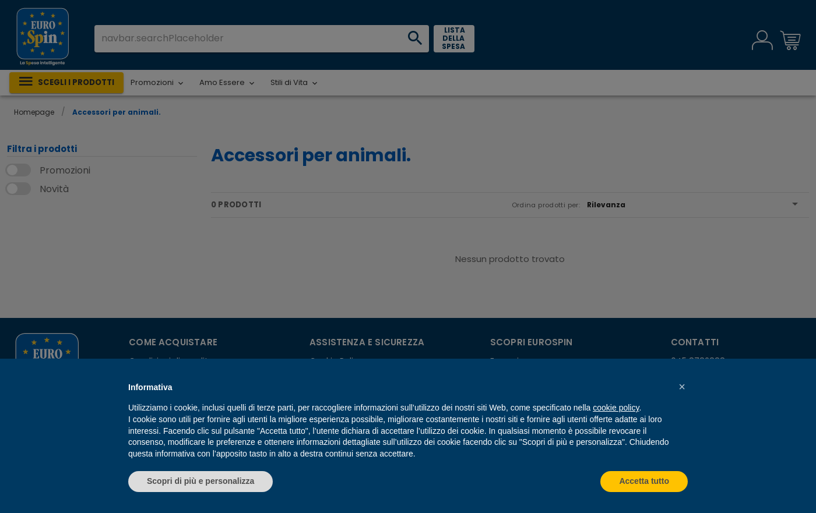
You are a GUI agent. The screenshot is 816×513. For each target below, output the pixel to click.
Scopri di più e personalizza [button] (200, 481)
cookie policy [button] (616, 407)
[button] (682, 386)
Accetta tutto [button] (644, 481)
